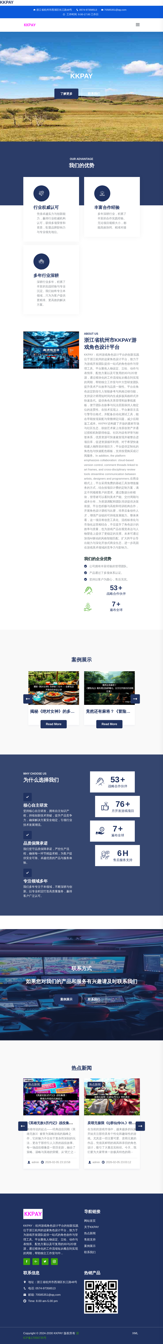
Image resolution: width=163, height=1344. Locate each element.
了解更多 (66, 93)
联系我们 (94, 93)
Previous (28, 698)
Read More (53, 724)
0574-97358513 (86, 9)
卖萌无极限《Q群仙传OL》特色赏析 (114, 1123)
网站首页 (90, 1220)
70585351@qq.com (113, 9)
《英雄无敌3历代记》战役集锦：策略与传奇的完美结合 (68, 1123)
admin (33, 1162)
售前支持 (90, 1239)
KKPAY (7, 2)
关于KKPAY (91, 1227)
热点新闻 (34, 1084)
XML (135, 1333)
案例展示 (66, 999)
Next (135, 698)
